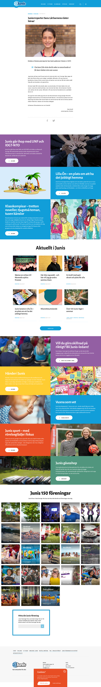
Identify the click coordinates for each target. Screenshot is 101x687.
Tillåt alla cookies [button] (44, 683)
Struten (36, 13)
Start (14, 650)
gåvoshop (63, 478)
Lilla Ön (62, 193)
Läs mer (12, 161)
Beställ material (43, 650)
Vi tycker (50, 4)
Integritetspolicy (17, 653)
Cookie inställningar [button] (57, 683)
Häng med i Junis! (33, 650)
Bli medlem (57, 4)
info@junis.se (46, 667)
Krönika (30, 13)
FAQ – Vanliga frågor (55, 650)
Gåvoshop (71, 4)
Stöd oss (64, 4)
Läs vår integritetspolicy (42, 678)
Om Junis (43, 4)
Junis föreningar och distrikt (70, 650)
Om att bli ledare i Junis (66, 360)
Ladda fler (50, 328)
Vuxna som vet (64, 417)
